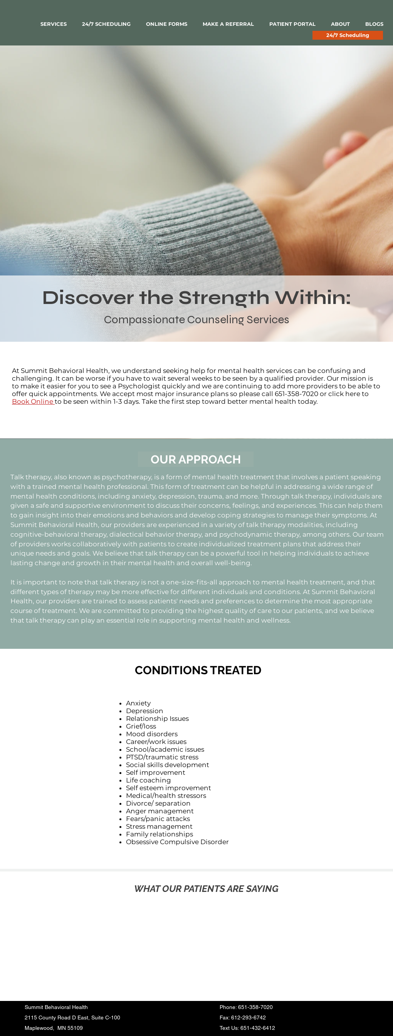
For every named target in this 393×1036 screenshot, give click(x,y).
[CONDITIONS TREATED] (198, 670)
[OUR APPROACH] (196, 459)
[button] (53, 24)
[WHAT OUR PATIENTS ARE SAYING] (206, 889)
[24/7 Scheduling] (347, 35)
